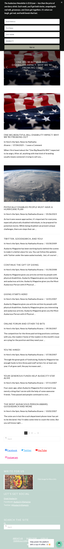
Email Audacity (10, 498)
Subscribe (31, 538)
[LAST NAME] (32, 34)
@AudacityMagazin (20, 505)
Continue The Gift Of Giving (21, 265)
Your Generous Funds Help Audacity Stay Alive (29, 377)
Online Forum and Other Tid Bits (24, 323)
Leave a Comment (34, 145)
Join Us (44, 538)
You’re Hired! (12, 350)
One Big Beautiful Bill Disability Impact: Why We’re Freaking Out (31, 136)
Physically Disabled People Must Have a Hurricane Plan (28, 208)
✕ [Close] (62, 2)
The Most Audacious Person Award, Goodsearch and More (26, 405)
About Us (18, 538)
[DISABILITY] (32, 41)
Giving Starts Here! (16, 294)
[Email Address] (32, 21)
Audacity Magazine (22, 502)
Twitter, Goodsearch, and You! (23, 239)
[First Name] (32, 28)
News (22, 142)
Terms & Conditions (24, 541)
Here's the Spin (12, 142)
